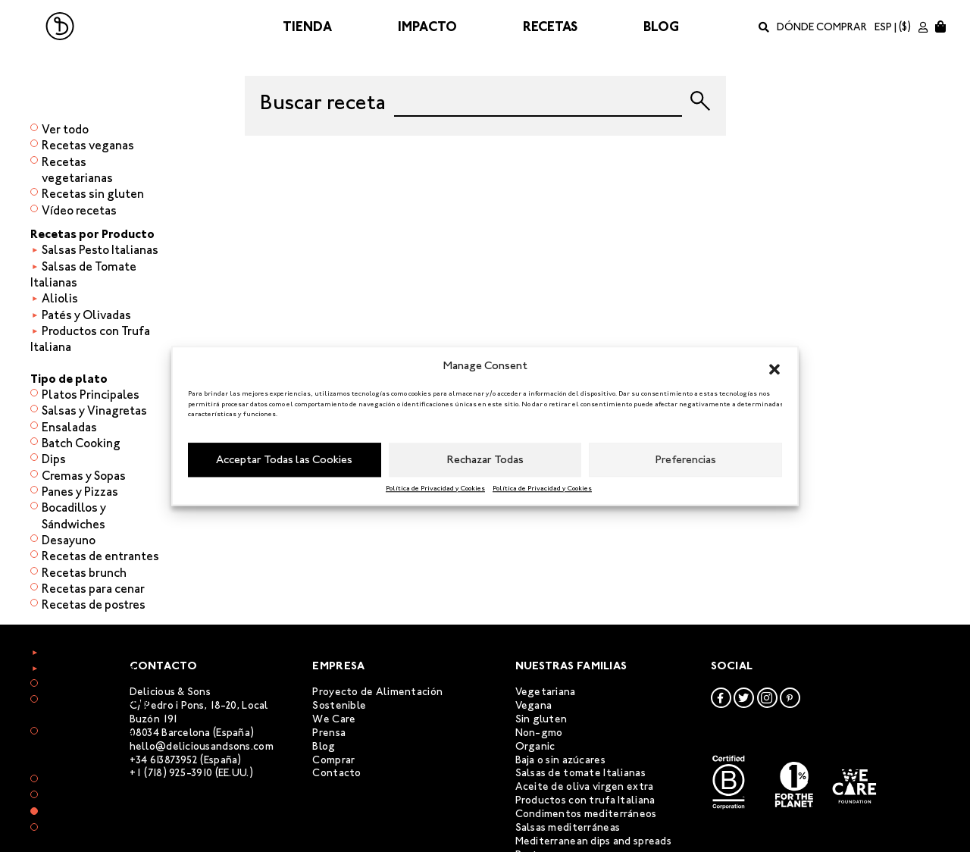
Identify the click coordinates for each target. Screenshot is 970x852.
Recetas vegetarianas (77, 170)
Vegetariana (545, 691)
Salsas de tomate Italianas (580, 772)
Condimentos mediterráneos (586, 813)
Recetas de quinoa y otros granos (95, 709)
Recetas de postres (94, 604)
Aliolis (60, 298)
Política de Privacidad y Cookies (435, 488)
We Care (333, 719)
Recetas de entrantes (100, 556)
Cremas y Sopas (84, 475)
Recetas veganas (88, 145)
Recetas (550, 26)
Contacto (336, 772)
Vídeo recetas (79, 210)
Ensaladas (69, 427)
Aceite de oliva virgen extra (584, 786)
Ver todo (65, 129)
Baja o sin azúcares (560, 759)
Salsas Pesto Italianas (100, 250)
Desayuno (68, 540)
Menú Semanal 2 (86, 796)
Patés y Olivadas (86, 315)
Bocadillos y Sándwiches (74, 515)
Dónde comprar (822, 26)
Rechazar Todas (485, 459)
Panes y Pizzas (80, 491)
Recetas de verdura (94, 652)
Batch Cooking (81, 443)
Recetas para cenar (93, 588)
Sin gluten (541, 719)
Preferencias (686, 459)
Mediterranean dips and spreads (593, 841)
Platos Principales (90, 394)
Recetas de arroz (86, 685)
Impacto (427, 26)
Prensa (329, 732)
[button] (774, 366)
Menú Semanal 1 (86, 780)
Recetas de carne (88, 668)
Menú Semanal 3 (86, 813)
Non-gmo (539, 732)
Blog (661, 26)
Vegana (533, 705)
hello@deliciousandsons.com (202, 746)
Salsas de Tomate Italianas (83, 274)
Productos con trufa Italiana (585, 800)
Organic (535, 746)
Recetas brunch (84, 572)
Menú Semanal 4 (86, 829)
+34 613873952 (164, 759)
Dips (54, 459)
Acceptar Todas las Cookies (284, 459)
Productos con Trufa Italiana (90, 339)
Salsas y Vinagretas (94, 410)
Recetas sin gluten (93, 193)
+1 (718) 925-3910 (171, 772)
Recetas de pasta (88, 732)
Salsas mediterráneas (568, 827)
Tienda (307, 26)
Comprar (333, 759)
